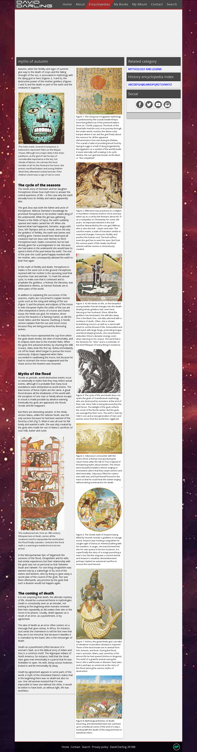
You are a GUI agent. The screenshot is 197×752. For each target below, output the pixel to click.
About (80, 4)
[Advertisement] (98, 32)
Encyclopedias (99, 4)
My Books (121, 4)
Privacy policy (100, 747)
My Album (139, 4)
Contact (157, 4)
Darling (34, 5)
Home (67, 4)
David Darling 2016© (122, 747)
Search (172, 4)
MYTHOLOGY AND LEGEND (145, 69)
